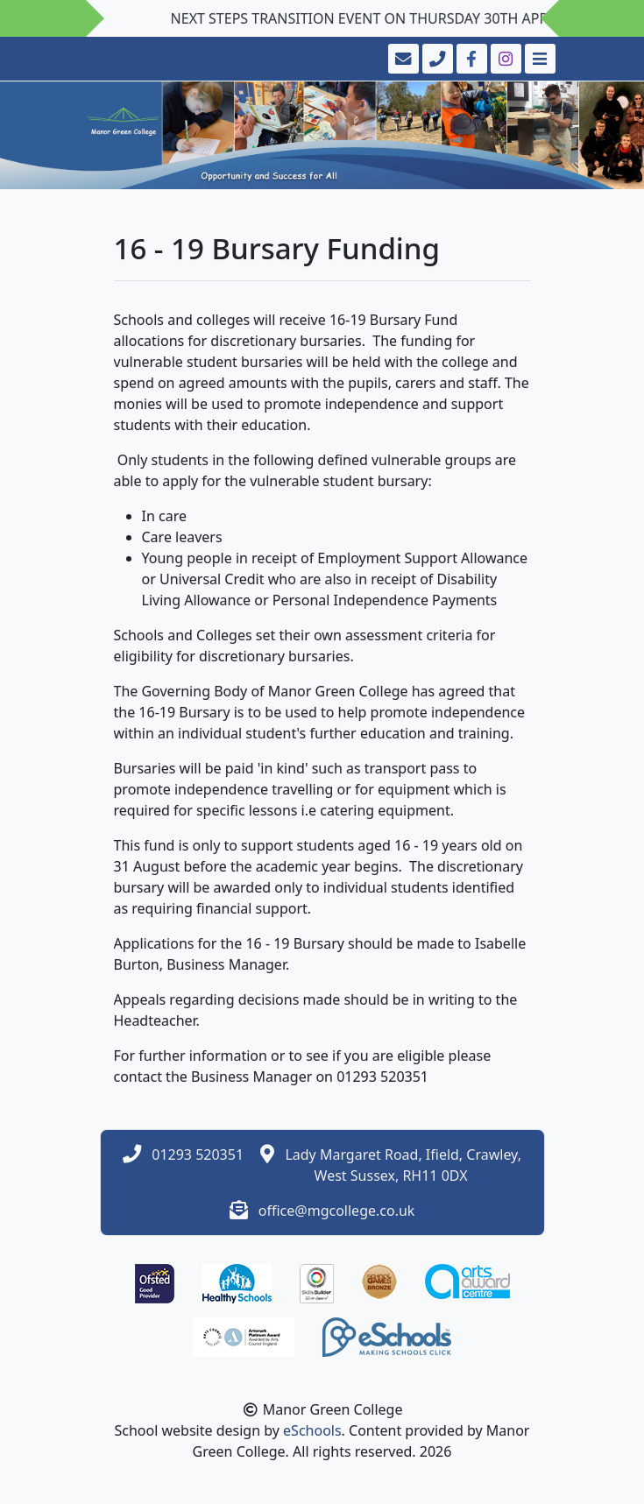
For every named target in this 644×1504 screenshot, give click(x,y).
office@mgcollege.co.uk (336, 1210)
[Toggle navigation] (538, 59)
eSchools (312, 1430)
